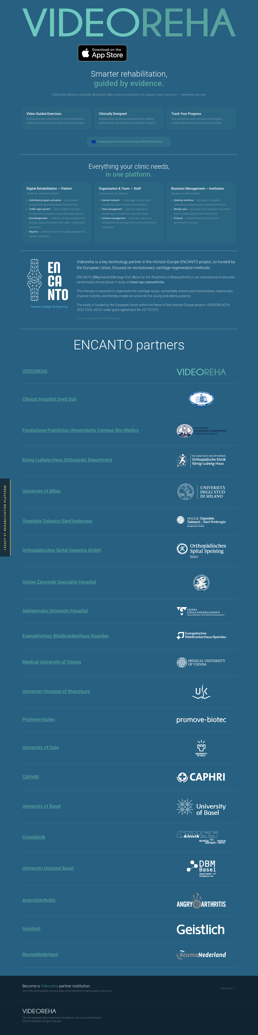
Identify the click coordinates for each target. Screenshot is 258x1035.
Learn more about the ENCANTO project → (100, 318)
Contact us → (228, 988)
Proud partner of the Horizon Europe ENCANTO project (129, 142)
